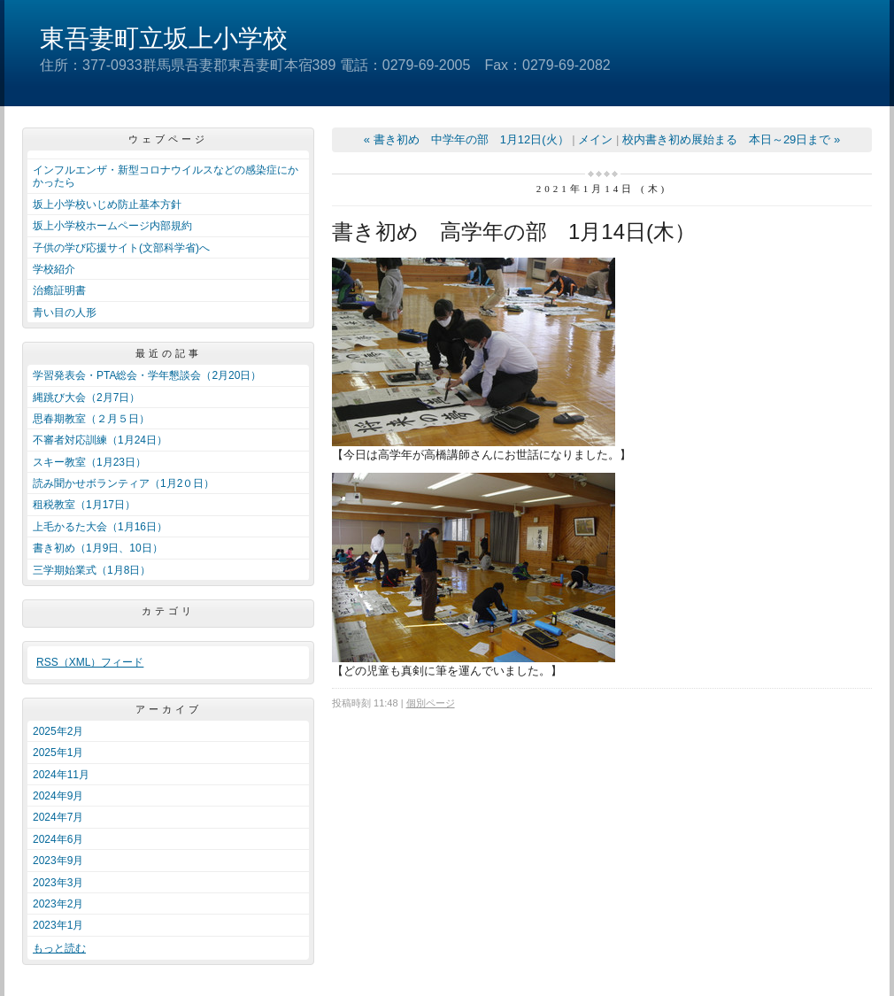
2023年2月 (58, 904)
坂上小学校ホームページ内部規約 (112, 226)
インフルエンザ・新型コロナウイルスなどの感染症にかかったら (165, 176)
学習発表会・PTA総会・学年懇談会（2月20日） (147, 375)
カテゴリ (168, 611)
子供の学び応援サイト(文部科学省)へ (121, 248)
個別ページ (430, 703)
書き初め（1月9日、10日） (98, 548)
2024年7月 (58, 817)
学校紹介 (54, 269)
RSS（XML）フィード (89, 662)
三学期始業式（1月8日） (91, 570)
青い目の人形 (64, 312)
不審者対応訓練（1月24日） (100, 440)
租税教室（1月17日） (84, 504)
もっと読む (59, 948)
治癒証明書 (59, 290)
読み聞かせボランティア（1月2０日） (123, 483)
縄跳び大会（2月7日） (86, 397)
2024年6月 (58, 839)
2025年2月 (58, 731)
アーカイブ (168, 709)
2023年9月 (58, 860)
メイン (595, 139)
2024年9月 (58, 796)
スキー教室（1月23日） (89, 462)
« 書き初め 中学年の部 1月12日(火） (466, 139)
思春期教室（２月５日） (91, 419)
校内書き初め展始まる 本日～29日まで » (731, 139)
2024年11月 (61, 774)
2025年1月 (58, 752)
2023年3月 (58, 882)
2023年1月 (58, 925)
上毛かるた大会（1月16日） (100, 527)
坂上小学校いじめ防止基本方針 (107, 204)
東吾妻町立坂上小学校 (164, 38)
